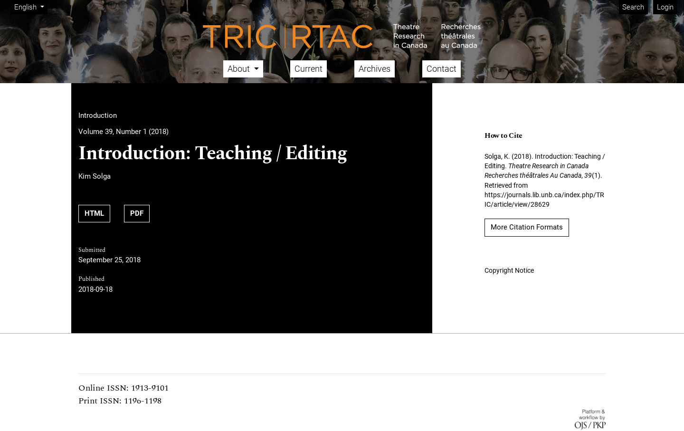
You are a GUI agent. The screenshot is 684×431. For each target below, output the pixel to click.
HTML (97, 213)
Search (633, 7)
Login (665, 7)
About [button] (240, 69)
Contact (441, 69)
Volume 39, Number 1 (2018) (123, 131)
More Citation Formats (527, 227)
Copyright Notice (509, 270)
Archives (374, 69)
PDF (140, 213)
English (31, 6)
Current (308, 69)
